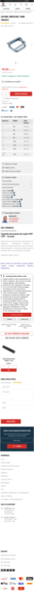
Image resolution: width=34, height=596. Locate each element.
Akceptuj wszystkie (17, 315)
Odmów (9, 319)
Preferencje (24, 319)
